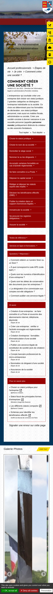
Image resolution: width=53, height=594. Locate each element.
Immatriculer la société (19, 210)
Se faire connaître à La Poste (22, 172)
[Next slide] (43, 574)
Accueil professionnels (19, 68)
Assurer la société (17, 225)
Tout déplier (39, 132)
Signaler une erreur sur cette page (27, 425)
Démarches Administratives (22, 48)
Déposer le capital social (20, 178)
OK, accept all (9, 591)
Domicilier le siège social (20, 151)
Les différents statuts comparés (26, 406)
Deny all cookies (29, 591)
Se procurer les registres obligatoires (20, 217)
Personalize (46, 591)
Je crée (18, 71)
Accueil (11, 44)
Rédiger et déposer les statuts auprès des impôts (22, 185)
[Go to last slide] (9, 574)
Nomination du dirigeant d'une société (27, 363)
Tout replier (25, 132)
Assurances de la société (22, 370)
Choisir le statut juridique (20, 139)
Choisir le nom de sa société (22, 145)
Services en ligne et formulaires (22, 246)
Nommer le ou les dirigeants (22, 157)
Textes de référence (17, 238)
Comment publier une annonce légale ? (28, 296)
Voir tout (43, 449)
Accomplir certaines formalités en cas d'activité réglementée (24, 164)
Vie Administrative (28, 44)
